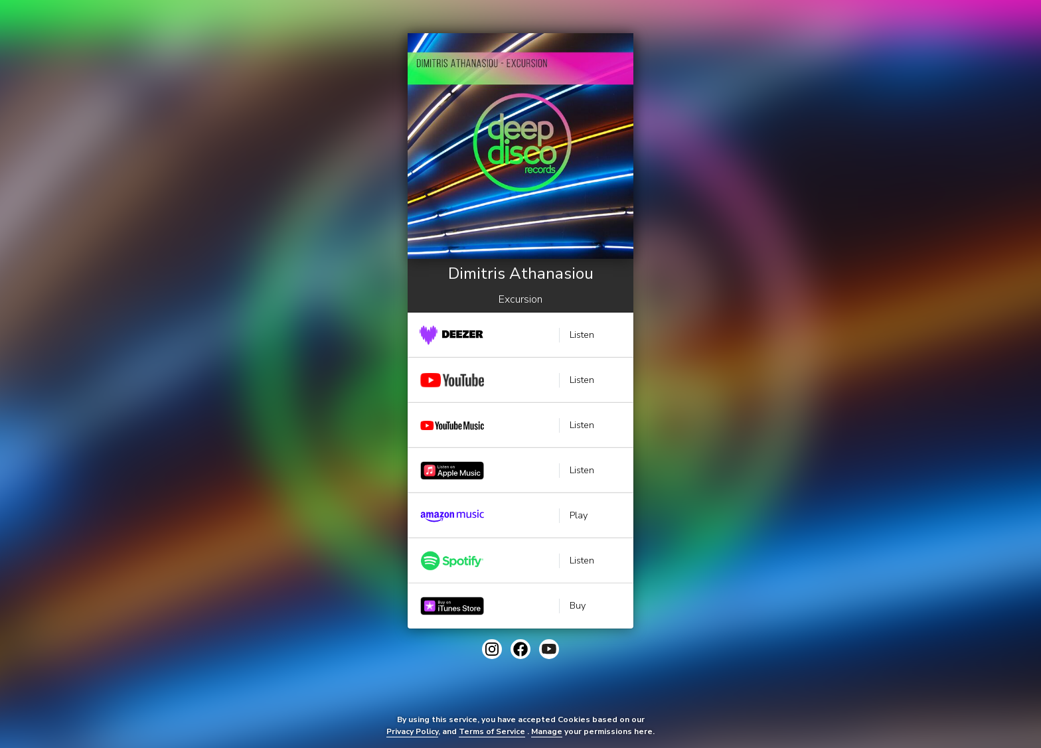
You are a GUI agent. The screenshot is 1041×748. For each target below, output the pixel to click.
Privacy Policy (412, 731)
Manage (546, 731)
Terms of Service (492, 731)
